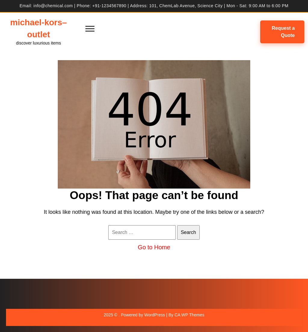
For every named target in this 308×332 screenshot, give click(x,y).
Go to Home (154, 247)
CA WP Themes (189, 314)
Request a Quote (283, 32)
